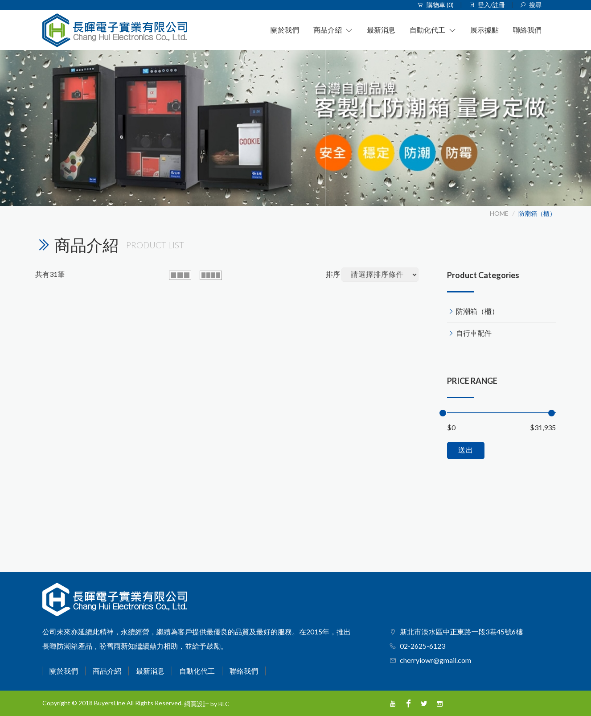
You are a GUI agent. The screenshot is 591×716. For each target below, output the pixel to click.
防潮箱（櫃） (537, 213)
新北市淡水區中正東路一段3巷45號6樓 (461, 631)
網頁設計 (196, 704)
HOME (499, 213)
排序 (333, 274)
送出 (465, 450)
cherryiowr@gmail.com (435, 660)
